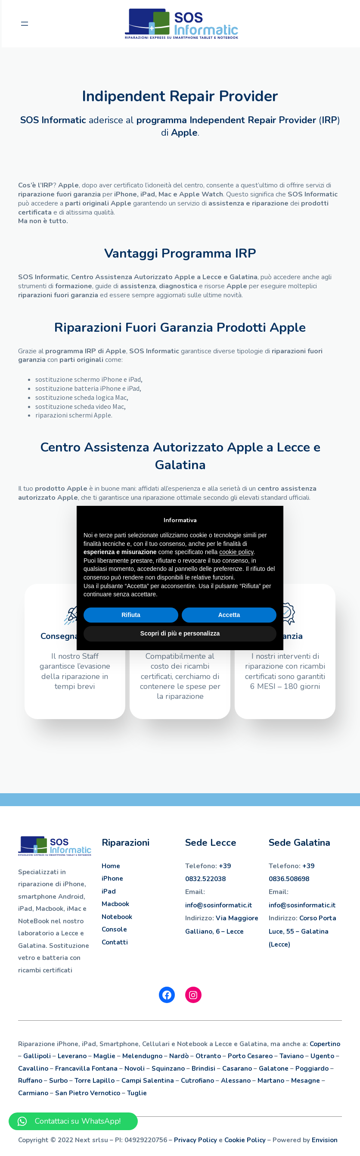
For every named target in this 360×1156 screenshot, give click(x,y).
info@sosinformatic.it (302, 905)
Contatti (115, 942)
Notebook (117, 917)
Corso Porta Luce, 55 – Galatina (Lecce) (302, 931)
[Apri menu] (23, 24)
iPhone (112, 878)
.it (249, 905)
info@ (194, 905)
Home (111, 866)
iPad (109, 891)
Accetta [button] (229, 614)
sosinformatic (224, 905)
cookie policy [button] (236, 551)
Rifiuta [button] (130, 614)
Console (114, 929)
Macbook (115, 904)
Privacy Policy (195, 1140)
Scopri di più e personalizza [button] (180, 633)
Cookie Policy (245, 1140)
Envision (325, 1140)
